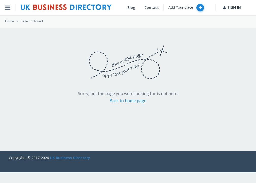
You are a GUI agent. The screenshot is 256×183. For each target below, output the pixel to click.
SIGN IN (232, 7)
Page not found (32, 21)
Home (9, 21)
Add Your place (186, 7)
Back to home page (128, 100)
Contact (151, 7)
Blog (131, 7)
